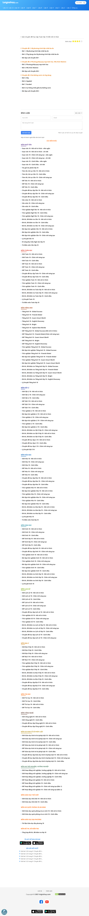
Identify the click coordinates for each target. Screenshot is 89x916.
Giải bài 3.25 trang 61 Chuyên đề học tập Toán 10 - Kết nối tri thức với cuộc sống (32, 854)
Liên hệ (40, 891)
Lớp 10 (17, 8)
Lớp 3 (57, 8)
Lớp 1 (69, 8)
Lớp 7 (34, 8)
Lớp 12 (5, 8)
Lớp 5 (46, 8)
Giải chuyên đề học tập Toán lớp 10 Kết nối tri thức (40, 37)
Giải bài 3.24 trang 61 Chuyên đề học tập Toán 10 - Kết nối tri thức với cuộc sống (32, 856)
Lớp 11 (11, 8)
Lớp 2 (63, 8)
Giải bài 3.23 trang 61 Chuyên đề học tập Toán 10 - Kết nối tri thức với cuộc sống (32, 859)
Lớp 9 (23, 8)
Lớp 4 (52, 8)
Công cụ (74, 8)
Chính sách (49, 891)
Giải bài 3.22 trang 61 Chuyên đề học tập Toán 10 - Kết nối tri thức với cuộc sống (32, 861)
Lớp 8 (28, 8)
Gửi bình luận (26, 132)
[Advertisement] (51, 99)
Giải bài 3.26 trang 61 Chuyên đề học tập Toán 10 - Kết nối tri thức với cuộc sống (32, 851)
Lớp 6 (40, 8)
